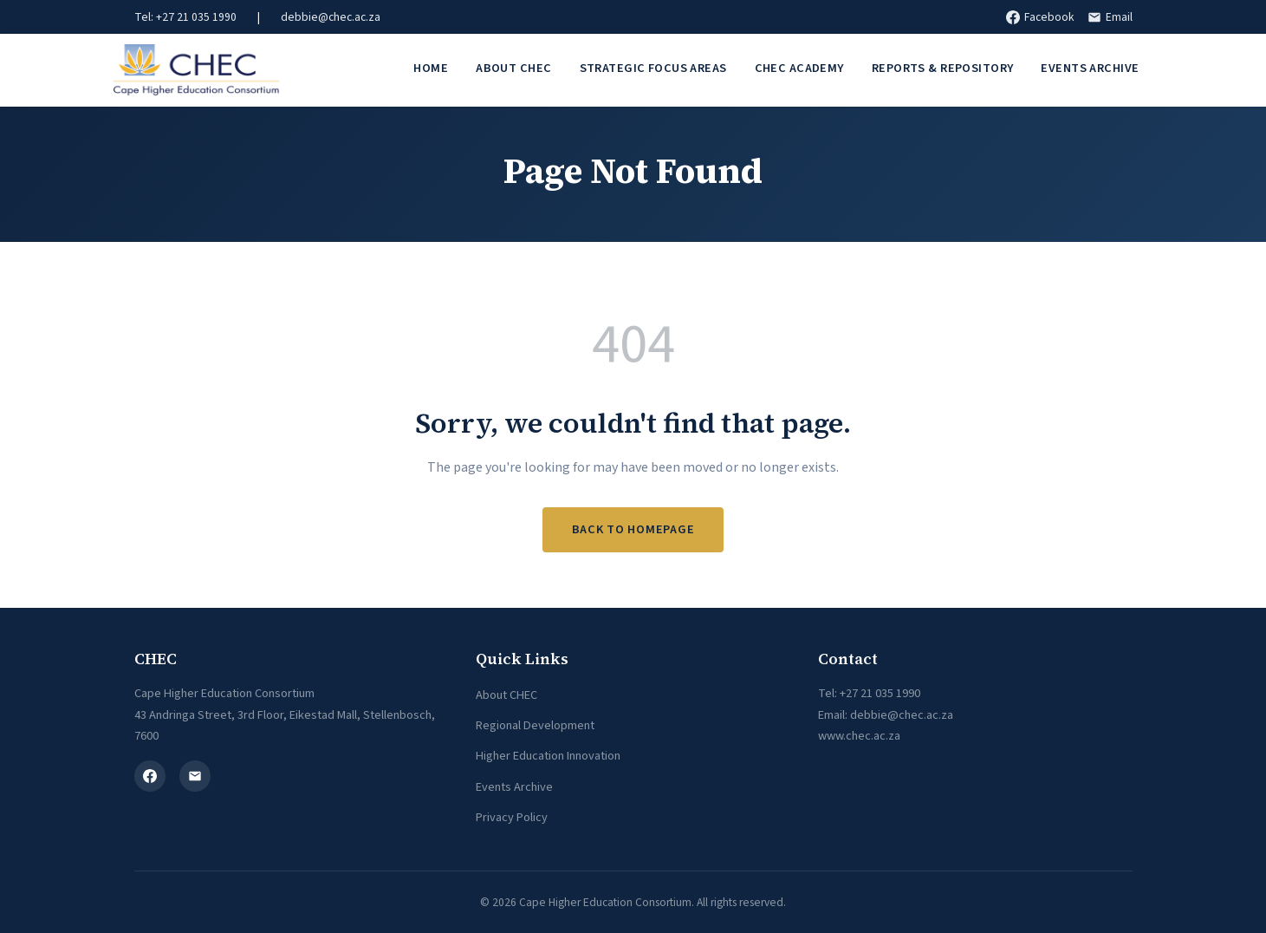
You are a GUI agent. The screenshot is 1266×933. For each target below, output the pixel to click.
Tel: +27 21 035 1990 (185, 17)
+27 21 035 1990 (880, 693)
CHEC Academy (799, 68)
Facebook (1040, 17)
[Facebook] (150, 776)
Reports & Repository (943, 68)
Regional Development (535, 725)
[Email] (195, 776)
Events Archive (1090, 68)
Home (430, 68)
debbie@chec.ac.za (330, 17)
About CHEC (513, 68)
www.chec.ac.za (859, 736)
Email (1110, 17)
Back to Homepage (633, 529)
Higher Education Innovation (548, 756)
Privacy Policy (512, 817)
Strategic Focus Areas (653, 68)
